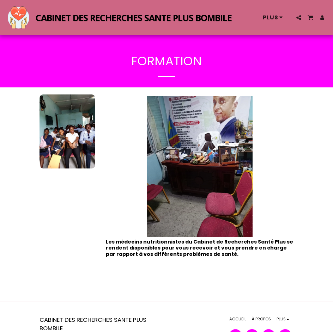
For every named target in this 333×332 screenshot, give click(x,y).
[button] (298, 17)
